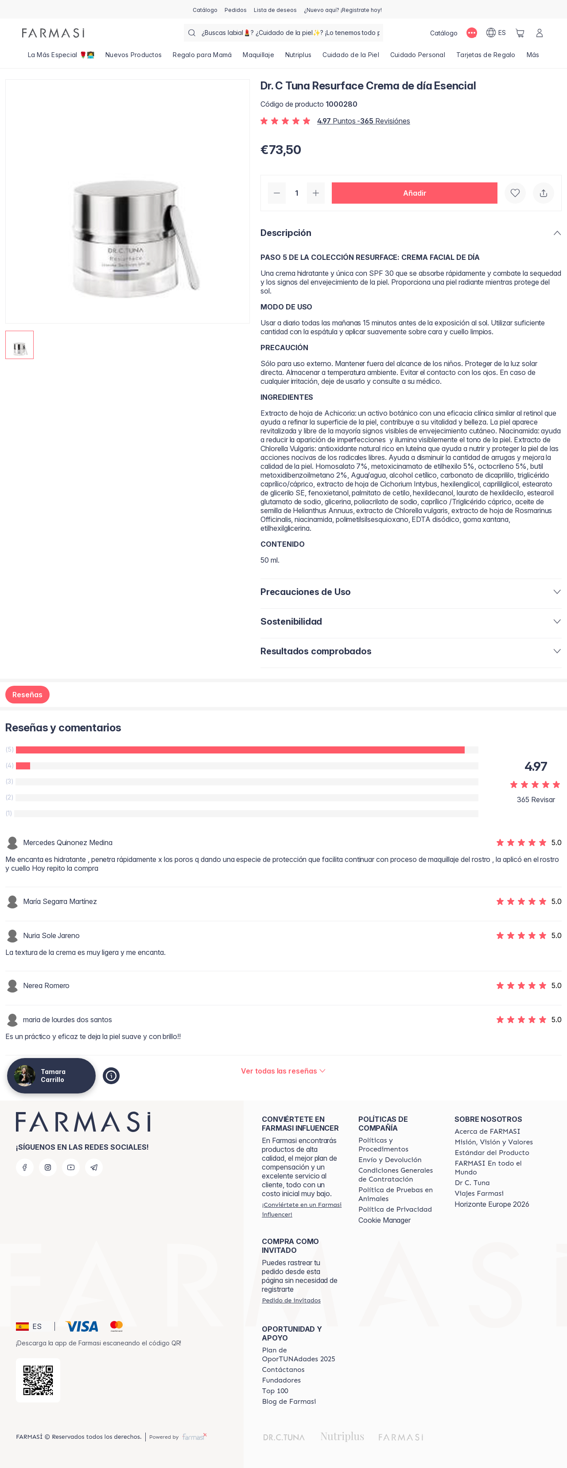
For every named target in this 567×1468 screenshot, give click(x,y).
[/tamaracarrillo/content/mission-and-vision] (493, 1142)
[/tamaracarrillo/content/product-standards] (491, 1152)
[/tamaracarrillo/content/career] (478, 1193)
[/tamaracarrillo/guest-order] (291, 1300)
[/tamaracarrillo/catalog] (205, 9)
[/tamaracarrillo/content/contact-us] (283, 1369)
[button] (414, 193)
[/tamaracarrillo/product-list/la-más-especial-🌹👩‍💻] (61, 57)
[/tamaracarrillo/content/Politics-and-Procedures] (398, 1145)
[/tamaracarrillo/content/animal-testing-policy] (398, 1194)
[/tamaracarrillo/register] (235, 9)
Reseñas (27, 694)
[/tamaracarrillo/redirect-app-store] (38, 1380)
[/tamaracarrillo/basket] (520, 32)
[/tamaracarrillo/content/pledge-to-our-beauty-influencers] (471, 1182)
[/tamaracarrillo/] (53, 33)
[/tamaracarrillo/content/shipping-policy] (390, 1159)
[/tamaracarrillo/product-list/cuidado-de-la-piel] (351, 57)
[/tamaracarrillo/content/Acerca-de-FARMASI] (487, 1131)
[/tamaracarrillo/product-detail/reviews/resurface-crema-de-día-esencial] (283, 1070)
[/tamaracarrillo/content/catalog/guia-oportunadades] (302, 1355)
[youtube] (71, 1167)
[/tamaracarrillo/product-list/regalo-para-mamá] (202, 57)
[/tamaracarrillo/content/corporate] (494, 1168)
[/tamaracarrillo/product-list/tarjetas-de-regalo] (486, 57)
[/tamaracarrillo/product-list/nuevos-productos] (133, 57)
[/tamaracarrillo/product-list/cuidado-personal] (417, 57)
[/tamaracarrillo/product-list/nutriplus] (298, 57)
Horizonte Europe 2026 (491, 1204)
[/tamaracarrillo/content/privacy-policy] (395, 1209)
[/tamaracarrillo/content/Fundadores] (281, 1380)
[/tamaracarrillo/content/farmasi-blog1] (289, 1401)
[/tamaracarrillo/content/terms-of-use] (398, 1175)
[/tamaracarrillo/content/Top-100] (275, 1391)
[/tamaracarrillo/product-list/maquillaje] (258, 57)
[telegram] (94, 1167)
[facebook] (25, 1167)
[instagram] (48, 1167)
